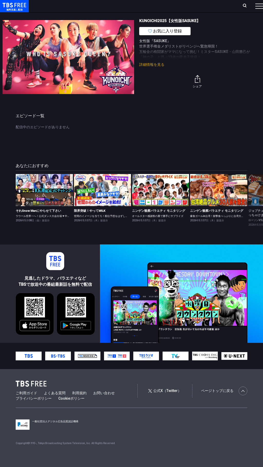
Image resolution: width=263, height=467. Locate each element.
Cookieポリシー (71, 409)
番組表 (246, 6)
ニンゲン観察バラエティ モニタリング (158, 221)
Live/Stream (121, 6)
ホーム (58, 6)
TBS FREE (14, 9)
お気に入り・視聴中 (153, 6)
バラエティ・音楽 (128, 16)
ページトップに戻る (224, 401)
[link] (44, 200)
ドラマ (103, 16)
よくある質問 (54, 403)
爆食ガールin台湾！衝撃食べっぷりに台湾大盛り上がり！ (223, 226)
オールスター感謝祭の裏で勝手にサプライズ (157, 226)
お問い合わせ (104, 403)
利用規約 (79, 403)
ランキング (97, 6)
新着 (56, 16)
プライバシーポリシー (34, 409)
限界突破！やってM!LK (89, 221)
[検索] (210, 6)
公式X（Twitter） (164, 401)
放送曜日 (76, 6)
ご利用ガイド (26, 403)
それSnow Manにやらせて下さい (38, 221)
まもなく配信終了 (79, 16)
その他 (203, 16)
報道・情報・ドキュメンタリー (169, 16)
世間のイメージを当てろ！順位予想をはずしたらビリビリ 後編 (110, 226)
